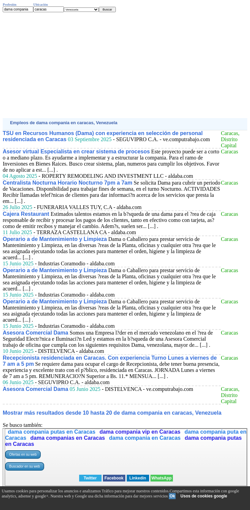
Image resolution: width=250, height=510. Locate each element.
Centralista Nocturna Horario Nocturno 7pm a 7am (67, 183)
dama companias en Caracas (67, 438)
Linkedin (137, 478)
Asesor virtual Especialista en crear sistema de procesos (76, 151)
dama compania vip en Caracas (140, 432)
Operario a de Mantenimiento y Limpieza (55, 239)
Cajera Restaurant (26, 214)
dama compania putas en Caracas (51, 432)
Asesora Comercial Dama (35, 333)
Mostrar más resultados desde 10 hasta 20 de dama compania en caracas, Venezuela (112, 413)
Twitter (90, 478)
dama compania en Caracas (145, 438)
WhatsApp (161, 478)
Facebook (113, 478)
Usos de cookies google (203, 496)
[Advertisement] (125, 65)
